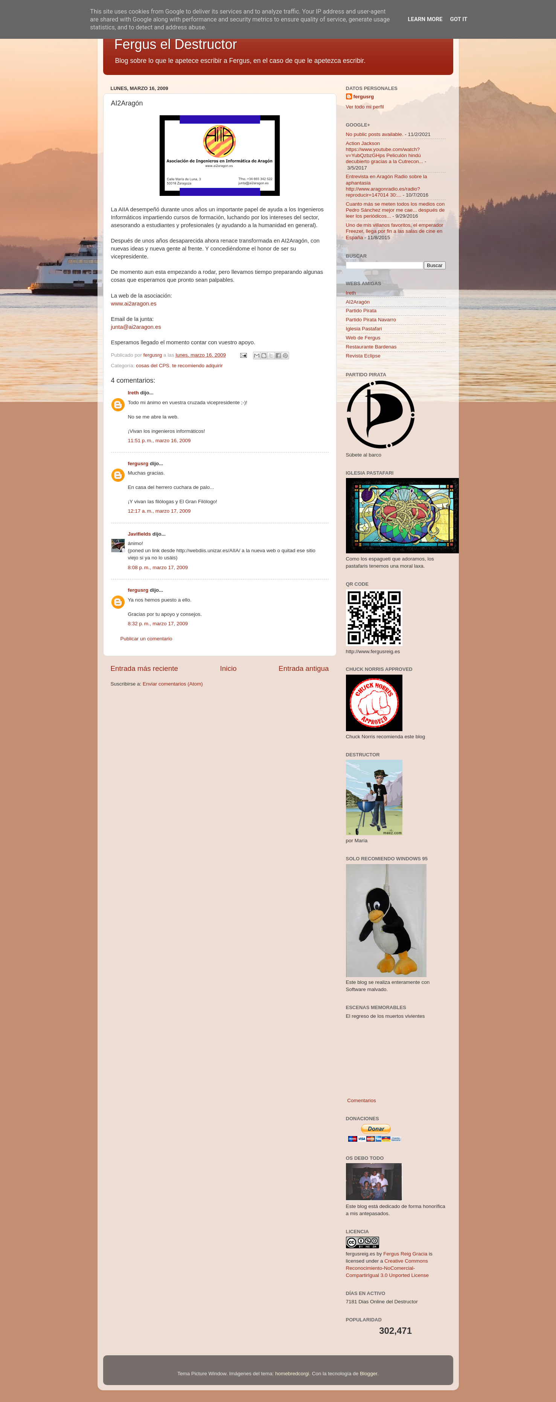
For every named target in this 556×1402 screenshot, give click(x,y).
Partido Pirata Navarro (371, 319)
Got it (458, 19)
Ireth (133, 393)
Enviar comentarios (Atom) (173, 684)
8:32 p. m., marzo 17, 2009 (158, 623)
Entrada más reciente (144, 668)
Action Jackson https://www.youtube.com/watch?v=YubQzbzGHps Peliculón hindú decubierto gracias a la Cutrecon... (384, 153)
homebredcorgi (292, 1373)
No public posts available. (375, 134)
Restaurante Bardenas (371, 347)
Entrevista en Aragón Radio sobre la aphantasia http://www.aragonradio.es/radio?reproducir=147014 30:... (386, 186)
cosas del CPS (152, 365)
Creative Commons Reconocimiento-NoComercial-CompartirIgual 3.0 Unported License (387, 1268)
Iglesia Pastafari (364, 328)
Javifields (139, 534)
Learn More (425, 19)
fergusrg (138, 463)
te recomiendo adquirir (197, 365)
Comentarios (361, 1100)
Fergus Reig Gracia (405, 1254)
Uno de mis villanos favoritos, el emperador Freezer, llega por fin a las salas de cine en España (394, 231)
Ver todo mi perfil (365, 107)
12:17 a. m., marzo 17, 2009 (159, 511)
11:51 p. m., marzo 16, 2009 (159, 440)
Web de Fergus (363, 338)
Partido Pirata (361, 310)
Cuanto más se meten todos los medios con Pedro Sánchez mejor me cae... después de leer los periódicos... (395, 210)
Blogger (368, 1373)
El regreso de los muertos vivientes (385, 1016)
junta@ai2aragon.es (136, 327)
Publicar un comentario (146, 638)
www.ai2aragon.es (134, 304)
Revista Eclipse (363, 356)
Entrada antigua (304, 668)
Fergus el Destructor (175, 44)
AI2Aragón (358, 302)
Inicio (228, 668)
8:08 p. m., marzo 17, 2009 (158, 567)
